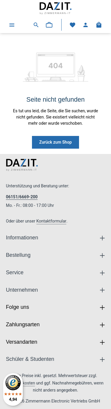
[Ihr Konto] (85, 25)
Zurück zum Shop (55, 142)
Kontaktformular (51, 221)
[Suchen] (36, 25)
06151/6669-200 (22, 196)
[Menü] (12, 25)
